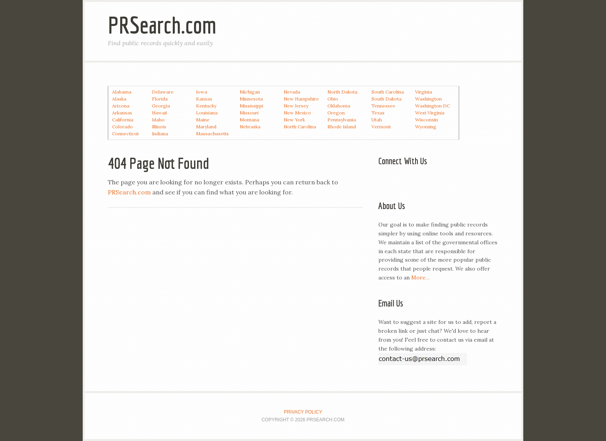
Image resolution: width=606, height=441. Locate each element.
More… (420, 277)
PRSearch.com (162, 25)
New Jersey (296, 106)
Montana (249, 120)
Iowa (201, 92)
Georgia (161, 106)
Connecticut (125, 133)
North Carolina (300, 126)
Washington (428, 99)
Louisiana (207, 113)
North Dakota (342, 92)
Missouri (249, 113)
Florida (160, 99)
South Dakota (386, 99)
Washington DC (432, 106)
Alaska (119, 99)
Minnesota (251, 99)
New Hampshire (301, 99)
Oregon (336, 113)
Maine (202, 120)
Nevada (292, 92)
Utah (376, 120)
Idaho (158, 120)
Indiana (160, 133)
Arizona (120, 106)
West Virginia (429, 113)
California (122, 120)
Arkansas (122, 113)
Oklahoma (338, 106)
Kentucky (206, 106)
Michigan (250, 92)
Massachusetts (212, 133)
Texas (378, 113)
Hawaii (159, 113)
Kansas (204, 99)
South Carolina (387, 92)
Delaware (163, 92)
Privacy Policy (303, 412)
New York (294, 120)
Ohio (332, 99)
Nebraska (250, 126)
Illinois (159, 126)
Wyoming (425, 126)
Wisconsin (426, 120)
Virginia (423, 92)
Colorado (122, 126)
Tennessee (383, 106)
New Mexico (297, 113)
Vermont (381, 126)
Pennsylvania (341, 120)
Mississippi (251, 106)
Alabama (121, 92)
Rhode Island (341, 126)
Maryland (206, 126)
